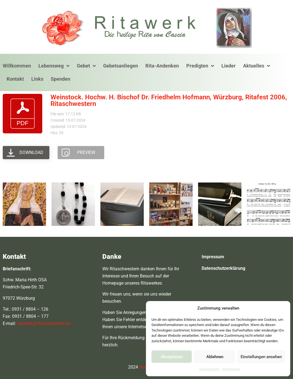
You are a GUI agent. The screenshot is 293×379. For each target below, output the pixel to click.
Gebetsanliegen (120, 66)
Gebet (86, 66)
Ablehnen (214, 356)
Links (37, 79)
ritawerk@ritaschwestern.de (43, 323)
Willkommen (17, 66)
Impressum (231, 369)
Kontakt (15, 79)
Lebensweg (53, 66)
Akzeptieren (172, 356)
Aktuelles (256, 66)
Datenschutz (209, 369)
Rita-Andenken (162, 66)
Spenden (60, 79)
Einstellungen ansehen (261, 356)
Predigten (200, 66)
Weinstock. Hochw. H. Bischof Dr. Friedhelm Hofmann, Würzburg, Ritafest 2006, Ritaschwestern (168, 100)
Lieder (228, 66)
